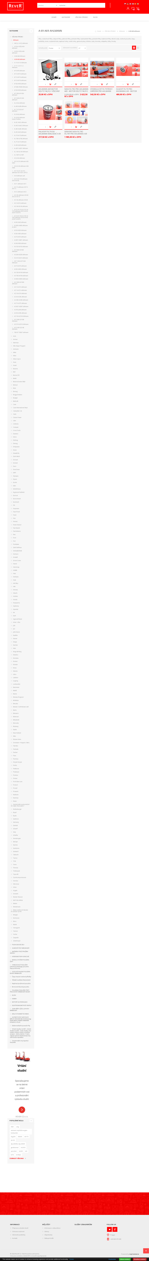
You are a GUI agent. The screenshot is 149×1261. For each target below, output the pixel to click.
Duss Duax (16, 469)
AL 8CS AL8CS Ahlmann (21, 126)
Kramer (15, 661)
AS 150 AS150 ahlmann (21, 247)
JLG (14, 629)
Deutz (15, 450)
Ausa (14, 362)
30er (12, 1127)
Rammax (15, 798)
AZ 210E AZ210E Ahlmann (18, 328)
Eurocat (15, 496)
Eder (14, 486)
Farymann (16, 509)
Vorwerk (15, 894)
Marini (15, 694)
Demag (15, 443)
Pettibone (16, 769)
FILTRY (14, 995)
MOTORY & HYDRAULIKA (19, 1002)
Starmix (15, 845)
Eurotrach (16, 502)
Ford (14, 538)
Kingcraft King (17, 652)
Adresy (46, 1232)
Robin (15, 801)
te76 (12, 1155)
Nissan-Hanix (17, 739)
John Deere (16, 632)
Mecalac (15, 704)
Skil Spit (15, 842)
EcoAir (15, 483)
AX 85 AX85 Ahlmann (20, 269)
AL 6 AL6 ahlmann (19, 103)
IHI (14, 613)
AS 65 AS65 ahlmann (20, 234)
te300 (21, 1151)
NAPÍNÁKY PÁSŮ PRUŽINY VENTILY (19, 952)
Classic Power (17, 417)
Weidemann (16, 907)
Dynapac (15, 476)
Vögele (15, 891)
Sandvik (15, 825)
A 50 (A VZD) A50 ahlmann (18, 47)
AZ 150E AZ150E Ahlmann (18, 320)
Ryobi (15, 816)
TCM (14, 861)
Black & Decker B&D (19, 382)
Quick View (55, 84)
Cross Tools (16, 431)
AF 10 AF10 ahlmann (20, 74)
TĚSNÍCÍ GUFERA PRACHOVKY (21, 980)
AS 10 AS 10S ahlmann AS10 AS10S (19, 180)
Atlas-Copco (17, 359)
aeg (17, 1127)
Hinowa (15, 590)
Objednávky (48, 1235)
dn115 (26, 1137)
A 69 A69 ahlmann (19, 59)
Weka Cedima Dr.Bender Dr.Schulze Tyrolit (19, 911)
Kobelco (15, 655)
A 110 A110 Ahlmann (20, 63)
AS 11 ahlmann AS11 (20, 184)
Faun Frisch (16, 512)
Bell (14, 372)
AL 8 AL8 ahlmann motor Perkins (18, 118)
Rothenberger (17, 809)
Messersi (15, 713)
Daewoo (15, 434)
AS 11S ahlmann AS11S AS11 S (20, 188)
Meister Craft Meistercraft (21, 707)
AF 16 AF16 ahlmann (20, 77)
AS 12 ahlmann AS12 (20, 192)
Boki (14, 388)
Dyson (15, 479)
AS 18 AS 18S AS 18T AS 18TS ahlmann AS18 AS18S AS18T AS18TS (20, 217)
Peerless (15, 759)
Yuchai (15, 934)
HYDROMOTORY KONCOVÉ (20, 957)
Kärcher (15, 645)
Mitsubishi (16, 720)
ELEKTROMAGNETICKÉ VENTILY (21, 1005)
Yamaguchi (16, 928)
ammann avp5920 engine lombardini (19, 1131)
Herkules (15, 577)
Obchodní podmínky (18, 1235)
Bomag (15, 391)
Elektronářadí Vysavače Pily (21, 1026)
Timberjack (16, 871)
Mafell (15, 691)
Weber (15, 904)
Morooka (16, 723)
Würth (15, 925)
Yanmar (15, 931)
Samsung (16, 822)
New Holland (17, 733)
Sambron (16, 819)
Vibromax (16, 884)
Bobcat (15, 385)
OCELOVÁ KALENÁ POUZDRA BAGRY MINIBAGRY (20, 972)
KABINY (14, 999)
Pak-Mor (15, 746)
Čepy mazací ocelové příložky (21, 977)
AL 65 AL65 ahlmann (20, 132)
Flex (14, 535)
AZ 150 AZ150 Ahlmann (21, 316)
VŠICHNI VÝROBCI (110, 31)
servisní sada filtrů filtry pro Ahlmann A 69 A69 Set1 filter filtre (75, 134)
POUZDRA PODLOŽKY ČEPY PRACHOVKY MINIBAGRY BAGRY (20, 991)
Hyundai (15, 609)
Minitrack (16, 717)
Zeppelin (16, 938)
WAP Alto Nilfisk (18, 900)
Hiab (14, 580)
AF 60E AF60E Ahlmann (21, 87)
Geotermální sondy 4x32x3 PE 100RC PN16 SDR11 (20, 805)
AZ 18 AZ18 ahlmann (20, 294)
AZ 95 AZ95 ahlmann (20, 313)
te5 (26, 1151)
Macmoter (16, 687)
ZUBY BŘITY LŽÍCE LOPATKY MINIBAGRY (19, 1010)
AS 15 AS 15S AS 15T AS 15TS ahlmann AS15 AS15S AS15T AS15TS (20, 211)
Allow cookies (125, 1259)
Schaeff (15, 829)
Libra (14, 674)
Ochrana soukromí (18, 1232)
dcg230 (13, 1137)
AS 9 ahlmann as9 (19, 176)
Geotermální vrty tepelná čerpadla (19, 1041)
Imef (14, 616)
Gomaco (15, 554)
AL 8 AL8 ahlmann (19, 114)
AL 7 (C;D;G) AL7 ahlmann (18, 110)
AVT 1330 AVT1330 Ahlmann (19, 262)
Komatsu (15, 658)
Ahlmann (122, 31)
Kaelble (15, 635)
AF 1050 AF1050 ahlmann (18, 94)
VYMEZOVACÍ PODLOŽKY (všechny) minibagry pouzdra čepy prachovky (19, 966)
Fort (14, 541)
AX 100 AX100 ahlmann (21, 272)
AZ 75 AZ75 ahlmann (20, 303)
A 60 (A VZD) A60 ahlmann (18, 52)
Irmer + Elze (16, 622)
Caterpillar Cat (17, 411)
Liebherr (15, 678)
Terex (15, 865)
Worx (14, 921)
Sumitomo (16, 848)
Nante (15, 730)
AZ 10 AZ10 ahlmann (20, 287)
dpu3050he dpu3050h (18, 1144)
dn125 (13, 1140)
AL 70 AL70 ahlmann (20, 135)
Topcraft (15, 874)
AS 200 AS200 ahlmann (21, 255)
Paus (14, 756)
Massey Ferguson (18, 697)
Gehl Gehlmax (17, 548)
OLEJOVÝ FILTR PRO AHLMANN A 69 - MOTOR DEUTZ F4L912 (126, 91)
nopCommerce (134, 1254)
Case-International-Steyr (20, 408)
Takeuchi (15, 855)
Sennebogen (17, 839)
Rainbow (15, 795)
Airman (15, 339)
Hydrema (16, 606)
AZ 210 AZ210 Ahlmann (21, 324)
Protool (15, 785)
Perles (15, 765)
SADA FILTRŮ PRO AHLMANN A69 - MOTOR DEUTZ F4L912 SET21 (76, 91)
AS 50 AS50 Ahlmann (20, 230)
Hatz (14, 574)
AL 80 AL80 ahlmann (20, 145)
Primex (15, 778)
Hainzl (15, 564)
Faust (14, 515)
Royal (14, 813)
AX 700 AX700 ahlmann (21, 276)
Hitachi (15, 593)
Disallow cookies (139, 1259)
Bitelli (14, 379)
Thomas (15, 868)
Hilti (14, 587)
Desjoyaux (16, 447)
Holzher (15, 596)
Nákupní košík (137, 8)
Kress (14, 668)
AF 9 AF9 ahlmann (19, 71)
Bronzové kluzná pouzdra (20, 987)
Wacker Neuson (18, 897)
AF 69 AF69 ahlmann (20, 90)
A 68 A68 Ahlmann (19, 56)
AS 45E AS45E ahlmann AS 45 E (20, 226)
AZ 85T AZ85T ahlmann (21, 307)
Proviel (15, 788)
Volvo (15, 887)
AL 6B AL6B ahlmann (20, 106)
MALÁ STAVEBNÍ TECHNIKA (20, 1014)
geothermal (14, 1148)
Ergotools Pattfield (18, 492)
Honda (15, 600)
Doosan (15, 460)
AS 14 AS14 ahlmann (20, 203)
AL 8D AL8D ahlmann (20, 129)
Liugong (15, 681)
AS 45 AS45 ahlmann (20, 222)
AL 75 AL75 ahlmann (20, 142)
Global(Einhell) (17, 551)
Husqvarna (16, 603)
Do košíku (50, 84)
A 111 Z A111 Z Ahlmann (17, 66)
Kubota (15, 671)
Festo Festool (17, 525)
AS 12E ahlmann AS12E (21, 200)
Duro (14, 466)
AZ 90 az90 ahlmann (20, 310)
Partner (15, 752)
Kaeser (15, 639)
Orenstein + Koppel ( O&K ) (21, 743)
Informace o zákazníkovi (52, 1228)
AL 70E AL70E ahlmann (21, 139)
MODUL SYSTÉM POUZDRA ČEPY (19, 961)
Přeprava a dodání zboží (20, 1228)
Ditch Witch (16, 457)
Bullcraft (15, 401)
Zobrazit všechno (17, 1158)
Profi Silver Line (17, 782)
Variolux (15, 881)
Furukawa (16, 544)
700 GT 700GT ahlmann (21, 332)
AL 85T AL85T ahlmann (21, 148)
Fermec (15, 522)
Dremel (15, 463)
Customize (112, 1259)
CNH (14, 421)
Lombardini (16, 684)
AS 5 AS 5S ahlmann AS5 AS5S (20, 162)
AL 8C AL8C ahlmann (20, 122)
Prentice (15, 775)
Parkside (15, 749)
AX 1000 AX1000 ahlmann (18, 283)
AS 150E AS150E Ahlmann (18, 250)
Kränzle (15, 665)
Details (71, 1259)
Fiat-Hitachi (16, 528)
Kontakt (14, 1238)
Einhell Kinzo (17, 489)
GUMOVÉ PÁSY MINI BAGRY (20, 948)
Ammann (16, 349)
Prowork (15, 791)
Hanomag (16, 567)
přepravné (42, 1256)
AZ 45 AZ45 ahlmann (20, 297)
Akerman (16, 343)
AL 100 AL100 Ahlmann (21, 152)
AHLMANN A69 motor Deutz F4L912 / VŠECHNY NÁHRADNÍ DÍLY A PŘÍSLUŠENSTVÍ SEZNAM (49, 92)
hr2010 (23, 1148)
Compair (15, 427)
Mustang (15, 726)
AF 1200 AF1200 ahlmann (18, 99)
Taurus (15, 858)
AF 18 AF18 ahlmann (20, 81)
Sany (14, 832)
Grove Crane (17, 561)
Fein (14, 518)
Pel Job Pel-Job (17, 762)
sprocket (14, 1151)
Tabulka (134, 48)
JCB (14, 626)
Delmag (15, 440)
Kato (14, 648)
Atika (14, 352)
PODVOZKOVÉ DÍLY (18, 945)
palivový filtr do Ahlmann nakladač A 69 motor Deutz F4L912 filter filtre (50, 135)
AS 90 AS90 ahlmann (20, 243)
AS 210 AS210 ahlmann (21, 258)
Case (14, 405)
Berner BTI (16, 375)
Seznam (138, 48)
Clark (14, 414)
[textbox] (82, 5)
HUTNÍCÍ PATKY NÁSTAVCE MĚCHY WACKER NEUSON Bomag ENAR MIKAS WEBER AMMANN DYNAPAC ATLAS (20, 1019)
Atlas (14, 356)
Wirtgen (15, 915)
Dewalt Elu (16, 453)
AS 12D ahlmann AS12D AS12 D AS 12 (20, 196)
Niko (14, 736)
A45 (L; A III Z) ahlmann (21, 43)
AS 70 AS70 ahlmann (20, 237)
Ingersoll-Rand (17, 619)
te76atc (18, 1155)
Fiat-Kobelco (17, 531)
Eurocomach (17, 499)
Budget (15, 398)
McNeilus (16, 700)
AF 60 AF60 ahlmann (20, 84)
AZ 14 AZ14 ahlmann (20, 290)
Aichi (14, 336)
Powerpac (16, 772)
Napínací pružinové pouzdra (21, 984)
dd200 (20, 1137)
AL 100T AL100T (19, 155)
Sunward (15, 852)
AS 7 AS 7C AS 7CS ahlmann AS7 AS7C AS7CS (19, 172)
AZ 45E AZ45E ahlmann (21, 300)
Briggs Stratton (17, 395)
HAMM (15, 570)
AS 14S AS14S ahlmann (21, 206)
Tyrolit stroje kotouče (19, 878)
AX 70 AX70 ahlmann (20, 266)
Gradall (15, 557)
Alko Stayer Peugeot (19, 346)
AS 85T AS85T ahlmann (21, 240)
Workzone (16, 918)
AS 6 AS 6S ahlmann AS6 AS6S (20, 167)
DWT (14, 473)
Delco (15, 437)
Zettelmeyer (17, 941)
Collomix (15, 424)
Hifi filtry (15, 583)
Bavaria (15, 369)
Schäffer (15, 835)
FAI (14, 505)
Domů (99, 31)
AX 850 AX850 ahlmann (21, 279)
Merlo (15, 710)
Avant (15, 365)
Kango (15, 642)
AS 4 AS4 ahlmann (19, 158)
